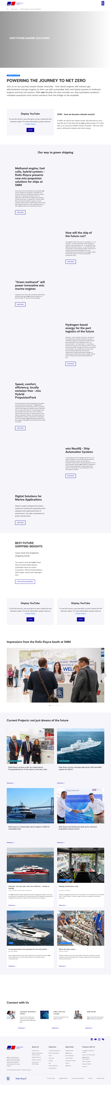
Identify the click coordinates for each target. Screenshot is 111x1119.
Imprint (90, 1078)
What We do (35, 1050)
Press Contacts (86, 1061)
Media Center (69, 1050)
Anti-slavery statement (78, 1078)
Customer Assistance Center (88, 1051)
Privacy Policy (51, 1078)
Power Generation (54, 1053)
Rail (50, 1063)
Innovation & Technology (35, 1063)
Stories (68, 1053)
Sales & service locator (88, 1055)
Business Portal (86, 1064)
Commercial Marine (54, 1050)
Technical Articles (70, 1060)
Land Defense (52, 1068)
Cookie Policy (30, 124)
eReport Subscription (85, 1058)
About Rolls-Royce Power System (37, 1054)
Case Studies (69, 1058)
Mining (51, 1060)
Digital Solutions (36, 1057)
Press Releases (69, 1055)
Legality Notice (63, 1078)
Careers (84, 1066)
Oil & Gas (51, 1058)
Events (67, 1063)
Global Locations (36, 1060)
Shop (68, 1065)
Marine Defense (53, 1065)
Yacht (50, 1055)
